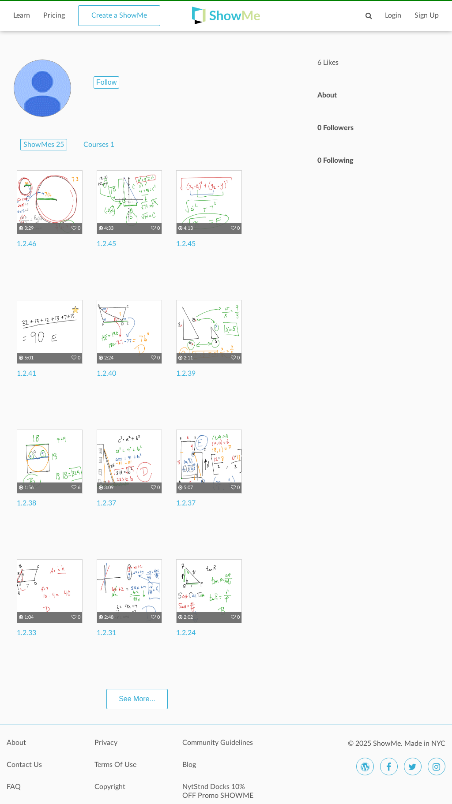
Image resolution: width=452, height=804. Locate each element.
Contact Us (24, 764)
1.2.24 (186, 632)
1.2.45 (106, 243)
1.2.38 (26, 503)
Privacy (105, 742)
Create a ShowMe (119, 15)
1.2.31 (106, 632)
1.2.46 (26, 243)
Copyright (109, 786)
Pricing (54, 15)
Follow (106, 82)
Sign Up (426, 15)
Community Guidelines (217, 742)
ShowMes (43, 144)
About (16, 742)
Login (393, 15)
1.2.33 (26, 632)
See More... (137, 699)
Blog (189, 764)
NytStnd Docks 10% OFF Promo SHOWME (217, 791)
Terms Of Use (115, 764)
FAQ (14, 786)
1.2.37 (106, 503)
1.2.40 (106, 373)
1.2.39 (186, 373)
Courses (98, 144)
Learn (21, 15)
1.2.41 (26, 373)
